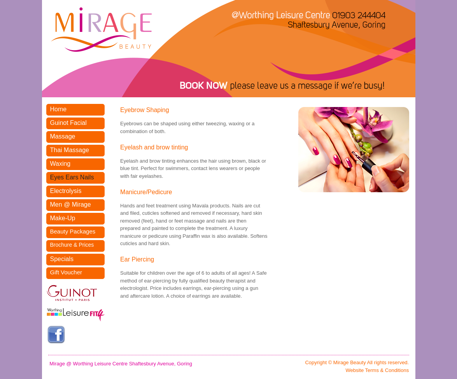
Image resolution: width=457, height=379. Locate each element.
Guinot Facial (68, 122)
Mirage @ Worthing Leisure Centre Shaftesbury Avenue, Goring (120, 364)
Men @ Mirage (70, 204)
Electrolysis (66, 191)
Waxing (60, 163)
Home (58, 109)
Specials (62, 259)
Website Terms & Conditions (377, 370)
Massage (62, 136)
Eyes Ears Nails (72, 177)
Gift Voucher (66, 272)
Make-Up (62, 218)
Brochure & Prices (72, 245)
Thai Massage (69, 150)
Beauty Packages (73, 231)
